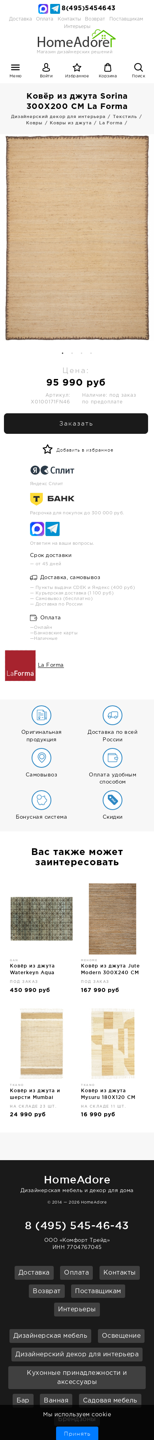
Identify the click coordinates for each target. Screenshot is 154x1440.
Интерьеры (77, 1309)
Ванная (56, 1401)
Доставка (20, 19)
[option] (77, 237)
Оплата (44, 19)
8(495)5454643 (89, 8)
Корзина (108, 76)
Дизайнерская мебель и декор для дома (77, 1182)
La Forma (51, 666)
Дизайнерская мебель (50, 1336)
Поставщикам (126, 19)
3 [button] (82, 354)
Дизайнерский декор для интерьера (77, 1355)
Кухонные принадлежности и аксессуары (77, 1377)
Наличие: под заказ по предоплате (109, 398)
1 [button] (63, 354)
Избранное (77, 76)
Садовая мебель (110, 1401)
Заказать (76, 423)
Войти (46, 76)
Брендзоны (77, 1419)
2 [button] (72, 354)
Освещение (121, 1336)
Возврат (95, 19)
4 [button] (91, 354)
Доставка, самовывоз (65, 578)
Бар (23, 1401)
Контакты (69, 19)
